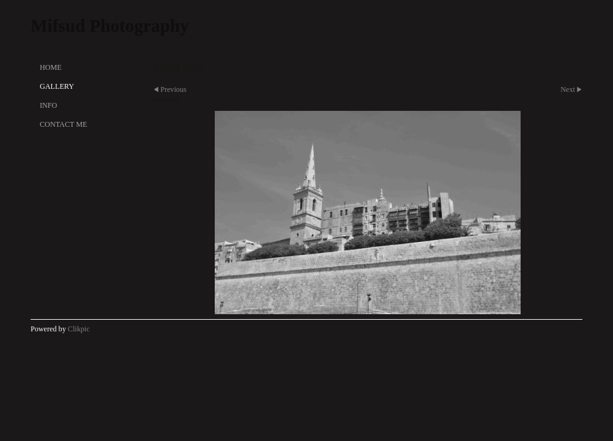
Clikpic (79, 329)
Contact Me (63, 124)
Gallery (57, 86)
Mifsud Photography (110, 26)
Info (48, 105)
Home (51, 67)
